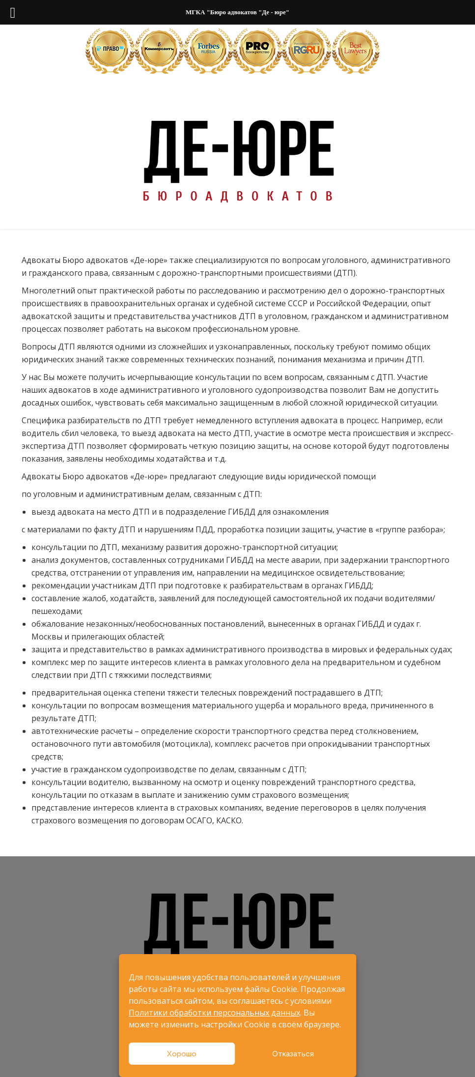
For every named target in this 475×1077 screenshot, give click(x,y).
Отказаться (293, 1053)
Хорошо (181, 1053)
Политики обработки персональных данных (214, 1012)
